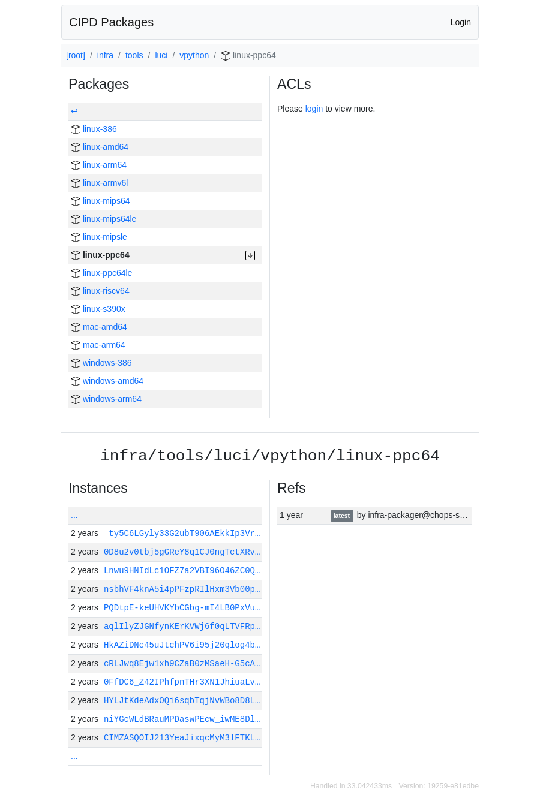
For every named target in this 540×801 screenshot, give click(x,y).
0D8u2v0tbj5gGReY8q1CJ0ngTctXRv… (182, 552)
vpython (194, 55)
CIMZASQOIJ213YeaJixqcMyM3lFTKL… (182, 737)
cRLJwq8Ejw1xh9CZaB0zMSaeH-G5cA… (182, 663)
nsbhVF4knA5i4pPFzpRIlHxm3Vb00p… (182, 589)
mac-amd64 (99, 327)
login (314, 108)
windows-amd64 (107, 381)
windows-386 (101, 363)
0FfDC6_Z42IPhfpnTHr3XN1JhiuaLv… (182, 682)
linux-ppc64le (101, 273)
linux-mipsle (99, 237)
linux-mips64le (103, 219)
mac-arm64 (98, 345)
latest (343, 515)
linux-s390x (98, 309)
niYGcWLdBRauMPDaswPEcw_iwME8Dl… (182, 719)
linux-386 (94, 129)
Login (461, 22)
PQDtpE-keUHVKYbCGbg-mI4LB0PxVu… (182, 607)
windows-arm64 (106, 398)
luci (161, 55)
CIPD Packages (111, 22)
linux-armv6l (99, 183)
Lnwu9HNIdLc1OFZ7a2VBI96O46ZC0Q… (182, 570)
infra (105, 55)
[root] (75, 55)
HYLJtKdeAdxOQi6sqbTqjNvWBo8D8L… (182, 700)
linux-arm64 (99, 165)
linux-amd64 (99, 147)
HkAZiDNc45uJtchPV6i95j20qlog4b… (182, 645)
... (74, 515)
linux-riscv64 (100, 291)
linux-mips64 (100, 201)
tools (134, 55)
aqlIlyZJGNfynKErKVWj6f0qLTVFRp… (182, 626)
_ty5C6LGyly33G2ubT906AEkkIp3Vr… (182, 533)
